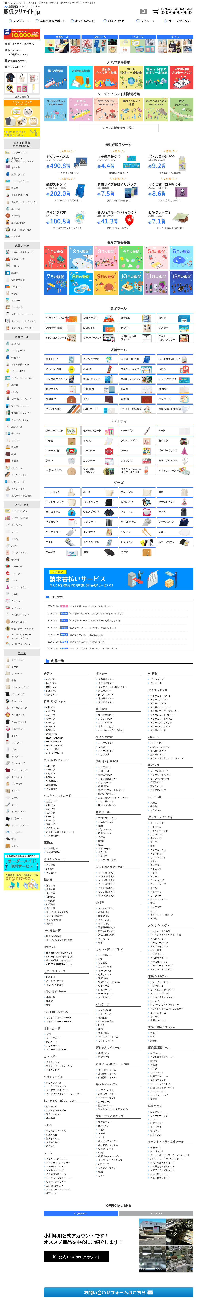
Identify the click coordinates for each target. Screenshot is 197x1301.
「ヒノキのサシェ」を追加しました (85, 634)
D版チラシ (51, 687)
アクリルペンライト (160, 726)
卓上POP (101, 709)
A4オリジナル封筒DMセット (60, 956)
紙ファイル (51, 1106)
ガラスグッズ (157, 853)
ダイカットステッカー (57, 1159)
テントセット (104, 997)
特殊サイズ (51, 694)
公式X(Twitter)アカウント (76, 1257)
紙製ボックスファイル (109, 1156)
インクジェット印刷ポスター (112, 687)
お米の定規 (155, 950)
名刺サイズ (51, 734)
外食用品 (102, 856)
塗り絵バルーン (106, 1105)
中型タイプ (103, 1057)
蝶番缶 (153, 806)
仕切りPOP (103, 771)
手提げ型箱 (103, 1033)
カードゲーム (104, 1101)
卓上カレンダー (53, 1062)
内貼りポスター (106, 694)
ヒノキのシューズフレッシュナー (166, 1009)
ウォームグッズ (158, 884)
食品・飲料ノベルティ (161, 1027)
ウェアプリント (158, 857)
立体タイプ (103, 747)
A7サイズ (50, 719)
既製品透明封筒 (53, 936)
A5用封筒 (50, 900)
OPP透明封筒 (52, 930)
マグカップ (155, 869)
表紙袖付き (51, 785)
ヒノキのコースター (160, 982)
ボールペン (103, 1126)
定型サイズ (51, 801)
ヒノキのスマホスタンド (162, 989)
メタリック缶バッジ (160, 775)
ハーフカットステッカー (58, 1162)
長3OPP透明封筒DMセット (59, 960)
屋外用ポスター (106, 683)
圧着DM (48, 842)
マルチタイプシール (56, 1166)
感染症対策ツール (159, 1047)
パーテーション (158, 1091)
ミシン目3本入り (106, 876)
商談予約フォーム (107, 1077)
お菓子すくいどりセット (162, 1170)
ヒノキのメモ (157, 986)
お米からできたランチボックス (165, 935)
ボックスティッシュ (108, 1145)
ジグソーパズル (106, 1090)
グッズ (22, 653)
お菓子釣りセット (159, 1174)
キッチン (154, 876)
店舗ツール (22, 337)
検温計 (153, 1065)
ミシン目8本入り (106, 895)
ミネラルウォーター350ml (59, 1021)
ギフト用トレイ (106, 1040)
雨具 (152, 903)
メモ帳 (101, 1133)
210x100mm (52, 781)
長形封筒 (50, 893)
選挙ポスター (104, 691)
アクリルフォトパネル (161, 719)
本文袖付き (51, 789)
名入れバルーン (158, 750)
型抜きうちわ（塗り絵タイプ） (113, 1109)
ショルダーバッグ (159, 830)
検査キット (155, 1053)
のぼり (100, 902)
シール (48, 1153)
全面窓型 (50, 865)
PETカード (51, 1042)
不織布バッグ (104, 833)
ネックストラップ (107, 1168)
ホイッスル (155, 1127)
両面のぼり (103, 912)
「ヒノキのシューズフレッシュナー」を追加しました (94, 620)
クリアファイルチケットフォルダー (63, 1094)
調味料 (153, 1040)
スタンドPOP (105, 719)
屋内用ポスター (106, 679)
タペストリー (104, 939)
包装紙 (101, 837)
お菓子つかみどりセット (162, 1162)
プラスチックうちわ (56, 1131)
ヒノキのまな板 (158, 1012)
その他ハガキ (52, 836)
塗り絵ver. (51, 872)
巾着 (152, 846)
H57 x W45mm (53, 741)
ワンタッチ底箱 (106, 1021)
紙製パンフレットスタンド (111, 790)
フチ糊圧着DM (53, 852)
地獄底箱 (102, 1017)
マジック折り (52, 749)
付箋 (100, 1152)
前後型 (49, 1001)
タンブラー (155, 865)
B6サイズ (50, 726)
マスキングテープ (55, 1170)
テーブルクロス (106, 993)
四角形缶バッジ (158, 790)
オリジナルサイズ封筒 (57, 912)
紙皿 (100, 844)
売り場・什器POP (107, 761)
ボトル (153, 861)
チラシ (48, 673)
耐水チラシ (51, 691)
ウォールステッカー (56, 1182)
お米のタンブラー (159, 939)
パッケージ (103, 1004)
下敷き (101, 1129)
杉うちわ (50, 1146)
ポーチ (153, 842)
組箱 (100, 1029)
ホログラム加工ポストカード (60, 832)
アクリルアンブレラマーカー (164, 711)
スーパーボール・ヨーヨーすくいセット (170, 1155)
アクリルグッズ (157, 690)
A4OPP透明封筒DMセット (59, 964)
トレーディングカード (57, 1049)
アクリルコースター (160, 707)
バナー (101, 959)
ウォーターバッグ (159, 1115)
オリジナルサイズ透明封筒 (59, 940)
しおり (101, 1175)
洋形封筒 (50, 885)
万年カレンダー (53, 1070)
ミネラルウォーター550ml (59, 1017)
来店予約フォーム (107, 1073)
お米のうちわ (52, 1142)
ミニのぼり (103, 923)
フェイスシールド (159, 1095)
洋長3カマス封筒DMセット (59, 953)
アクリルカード (158, 730)
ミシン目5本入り (106, 884)
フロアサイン (104, 955)
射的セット (155, 1147)
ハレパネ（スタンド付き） (111, 730)
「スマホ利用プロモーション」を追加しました (91, 606)
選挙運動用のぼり (107, 927)
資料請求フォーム (107, 1070)
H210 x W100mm (54, 738)
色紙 (100, 1171)
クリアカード (52, 1045)
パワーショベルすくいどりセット (166, 1159)
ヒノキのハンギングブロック (164, 1005)
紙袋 (100, 825)
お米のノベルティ (159, 925)
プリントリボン (106, 829)
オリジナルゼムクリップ (110, 1160)
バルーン (153, 737)
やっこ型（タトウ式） (109, 1037)
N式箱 (101, 1025)
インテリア (155, 907)
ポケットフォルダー (56, 1110)
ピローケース (104, 1014)
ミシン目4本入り (106, 880)
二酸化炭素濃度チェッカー (163, 1057)
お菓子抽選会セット (160, 1178)
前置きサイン (104, 989)
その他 (153, 918)
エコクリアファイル (56, 1086)
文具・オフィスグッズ (109, 1116)
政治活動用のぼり (107, 935)
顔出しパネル (104, 974)
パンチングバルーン (160, 747)
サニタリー (155, 895)
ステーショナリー (159, 899)
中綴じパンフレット (56, 760)
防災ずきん (155, 1134)
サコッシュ (155, 827)
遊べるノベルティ (107, 1084)
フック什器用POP (107, 778)
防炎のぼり (103, 916)
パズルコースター (107, 1094)
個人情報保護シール (56, 1174)
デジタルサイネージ (108, 1047)
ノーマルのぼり (106, 908)
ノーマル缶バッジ (159, 771)
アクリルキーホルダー (161, 696)
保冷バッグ (155, 838)
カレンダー (50, 1056)
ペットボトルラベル (56, 1011)
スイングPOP (104, 737)
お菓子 (153, 1033)
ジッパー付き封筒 (55, 916)
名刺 (48, 1034)
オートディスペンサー (161, 1084)
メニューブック (106, 822)
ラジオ (153, 1119)
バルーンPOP (157, 743)
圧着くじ (50, 977)
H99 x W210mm (54, 745)
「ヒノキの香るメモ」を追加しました (86, 642)
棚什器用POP (105, 775)
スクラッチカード (55, 981)
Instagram (156, 1213)
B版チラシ (51, 683)
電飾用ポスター (106, 698)
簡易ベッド (155, 1131)
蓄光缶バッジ (157, 786)
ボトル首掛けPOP (55, 991)
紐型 (48, 1005)
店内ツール (103, 812)
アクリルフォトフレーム (162, 715)
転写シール (51, 1193)
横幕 (100, 942)
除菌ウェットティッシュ (162, 1087)
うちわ (48, 1125)
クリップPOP (105, 782)
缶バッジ (153, 765)
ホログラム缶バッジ (160, 778)
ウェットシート (106, 1148)
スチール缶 (155, 796)
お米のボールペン (159, 942)
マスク (153, 1068)
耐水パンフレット (55, 753)
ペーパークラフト (107, 1098)
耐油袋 (101, 841)
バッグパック (157, 834)
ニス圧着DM (52, 848)
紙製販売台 (103, 786)
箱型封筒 (50, 908)
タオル (153, 888)
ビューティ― (157, 892)
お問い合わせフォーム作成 (112, 1064)
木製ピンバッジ (158, 1020)
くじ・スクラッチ (55, 971)
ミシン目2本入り (106, 872)
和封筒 (49, 923)
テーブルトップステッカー (59, 1178)
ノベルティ (22, 504)
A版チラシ (51, 679)
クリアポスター (106, 702)
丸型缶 (153, 802)
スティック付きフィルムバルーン (166, 758)
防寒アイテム (157, 1123)
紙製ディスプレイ (107, 794)
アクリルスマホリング (161, 722)
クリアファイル (53, 1076)
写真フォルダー (53, 1114)
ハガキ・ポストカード (57, 795)
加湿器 (153, 1099)
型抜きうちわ (52, 1138)
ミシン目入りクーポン (109, 866)
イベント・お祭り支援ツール (166, 1141)
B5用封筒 (50, 904)
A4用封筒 (50, 897)
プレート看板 (104, 967)
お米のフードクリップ (161, 965)
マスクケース (157, 1072)
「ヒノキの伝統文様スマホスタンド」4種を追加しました (96, 613)
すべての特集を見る (22, 146)
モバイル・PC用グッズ (161, 914)
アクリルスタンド (159, 699)
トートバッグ (157, 823)
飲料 (152, 1037)
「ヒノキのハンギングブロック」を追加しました (92, 627)
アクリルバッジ (158, 703)
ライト (153, 911)
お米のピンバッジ (159, 961)
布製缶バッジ (157, 782)
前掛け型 (50, 997)
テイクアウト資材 (107, 860)
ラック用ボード (106, 801)
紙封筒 (48, 879)
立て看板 (102, 963)
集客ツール (22, 245)
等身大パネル (104, 970)
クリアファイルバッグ (57, 1090)
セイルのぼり (104, 920)
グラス (153, 872)
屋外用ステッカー (55, 1185)
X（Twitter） (81, 1213)
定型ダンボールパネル (109, 982)
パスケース (103, 1164)
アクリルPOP (105, 722)
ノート (101, 1137)
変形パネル (103, 986)
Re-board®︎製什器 (107, 805)
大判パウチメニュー (108, 818)
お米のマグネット (159, 958)
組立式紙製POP (106, 715)
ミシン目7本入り (106, 892)
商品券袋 (50, 1118)
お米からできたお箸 (160, 931)
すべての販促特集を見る (119, 127)
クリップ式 (103, 754)
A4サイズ (50, 707)
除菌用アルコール (159, 1076)
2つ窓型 (50, 869)
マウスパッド (104, 1122)
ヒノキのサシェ (158, 1001)
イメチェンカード (55, 859)
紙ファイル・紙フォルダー (60, 1100)
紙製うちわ (51, 1134)
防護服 (153, 1061)
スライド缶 (155, 810)
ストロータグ (104, 848)
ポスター (101, 673)
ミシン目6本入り (106, 888)
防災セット (155, 1112)
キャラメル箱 (104, 1010)
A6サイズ (50, 715)
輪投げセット (157, 1151)
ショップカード (53, 1038)
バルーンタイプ (106, 750)
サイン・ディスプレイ (109, 949)
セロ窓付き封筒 (53, 920)
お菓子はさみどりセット (162, 1166)
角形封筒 (50, 889)
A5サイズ (50, 711)
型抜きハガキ (52, 828)
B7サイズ (50, 730)
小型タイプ (103, 1053)
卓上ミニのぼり (106, 726)
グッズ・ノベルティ (160, 817)
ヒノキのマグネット (160, 993)
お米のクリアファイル (161, 969)
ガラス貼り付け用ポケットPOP (113, 797)
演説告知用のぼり (107, 931)
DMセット (50, 946)
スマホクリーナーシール (58, 1189)
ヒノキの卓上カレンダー (162, 997)
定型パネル (103, 978)
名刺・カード (52, 1028)
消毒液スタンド (158, 1080)
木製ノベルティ (157, 976)
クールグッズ (157, 880)
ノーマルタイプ (106, 743)
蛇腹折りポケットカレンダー (60, 1066)
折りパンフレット (55, 701)
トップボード (104, 767)
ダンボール (155, 683)
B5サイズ (50, 722)
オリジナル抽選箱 (55, 984)
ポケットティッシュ (108, 1141)
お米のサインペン (159, 946)
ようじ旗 (102, 852)
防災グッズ (155, 1105)
